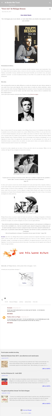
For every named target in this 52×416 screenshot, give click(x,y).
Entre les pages (34, 94)
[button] (50, 9)
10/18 (6, 302)
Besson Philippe (13, 302)
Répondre (10, 313)
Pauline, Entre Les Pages (13, 317)
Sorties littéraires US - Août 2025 (11, 373)
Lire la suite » (46, 368)
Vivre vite (35, 302)
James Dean (28, 302)
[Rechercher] (50, 3)
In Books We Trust (12, 2)
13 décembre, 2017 (25, 316)
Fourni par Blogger (26, 410)
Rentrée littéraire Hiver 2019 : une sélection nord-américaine (20, 356)
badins (30, 413)
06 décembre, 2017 (17, 307)
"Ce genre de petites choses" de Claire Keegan (15, 391)
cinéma (21, 302)
